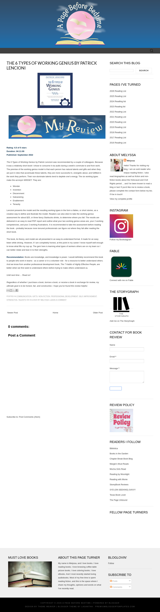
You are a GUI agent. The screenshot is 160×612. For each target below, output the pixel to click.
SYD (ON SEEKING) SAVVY (123, 490)
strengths (12, 300)
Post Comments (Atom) (29, 417)
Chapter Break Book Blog (121, 459)
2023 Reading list (117, 106)
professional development (64, 296)
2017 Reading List (118, 137)
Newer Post (12, 312)
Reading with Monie (119, 479)
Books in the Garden (119, 453)
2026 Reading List (118, 91)
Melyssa (45, 300)
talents (22, 300)
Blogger (114, 603)
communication (23, 296)
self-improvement (88, 296)
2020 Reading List (118, 122)
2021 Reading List (118, 117)
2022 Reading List (118, 112)
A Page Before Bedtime (76, 603)
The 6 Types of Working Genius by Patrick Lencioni (52, 65)
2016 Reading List (118, 142)
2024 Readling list (118, 101)
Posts (114, 581)
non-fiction (44, 296)
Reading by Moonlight (119, 474)
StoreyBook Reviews (119, 484)
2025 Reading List (118, 96)
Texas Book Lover (118, 495)
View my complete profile (121, 199)
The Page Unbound (118, 500)
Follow (111, 563)
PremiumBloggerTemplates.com (115, 606)
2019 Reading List (118, 127)
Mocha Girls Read (118, 469)
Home (55, 312)
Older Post (98, 312)
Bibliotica (114, 448)
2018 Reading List (118, 132)
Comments (116, 587)
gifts (35, 296)
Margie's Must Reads (119, 464)
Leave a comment (58, 300)
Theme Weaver (46, 606)
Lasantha (87, 606)
